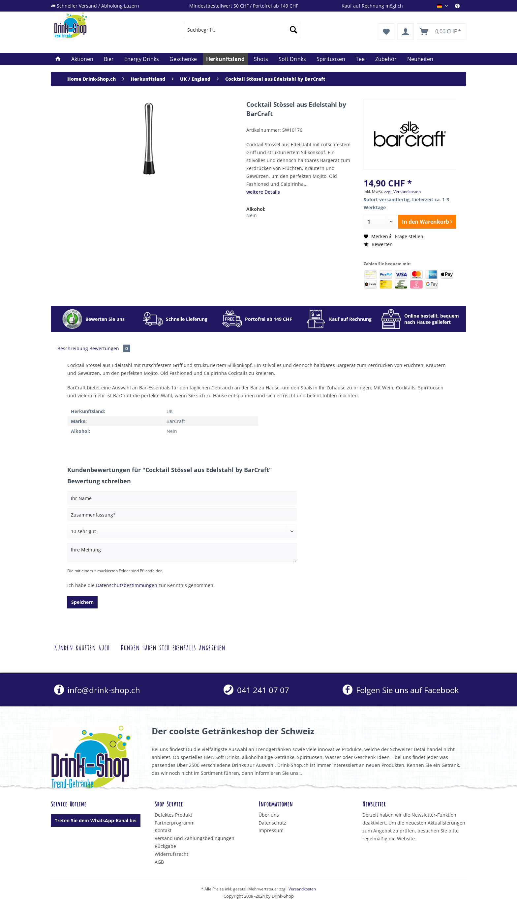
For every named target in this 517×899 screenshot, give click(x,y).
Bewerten (378, 244)
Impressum (271, 830)
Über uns (268, 815)
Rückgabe (165, 846)
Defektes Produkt (173, 815)
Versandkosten (302, 889)
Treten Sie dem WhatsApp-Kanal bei (96, 820)
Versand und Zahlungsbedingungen (194, 838)
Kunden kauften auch (81, 646)
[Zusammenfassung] (182, 514)
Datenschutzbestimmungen (126, 585)
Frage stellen (405, 236)
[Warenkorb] (441, 31)
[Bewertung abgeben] (182, 531)
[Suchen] (293, 29)
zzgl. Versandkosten (402, 191)
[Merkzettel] (386, 31)
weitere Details (263, 192)
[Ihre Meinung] (182, 552)
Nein (251, 215)
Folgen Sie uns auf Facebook (401, 690)
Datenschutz (272, 823)
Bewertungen (109, 348)
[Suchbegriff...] (242, 29)
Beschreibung (72, 348)
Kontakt (163, 830)
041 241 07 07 (256, 690)
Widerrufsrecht (171, 854)
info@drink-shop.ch (97, 690)
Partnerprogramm (175, 823)
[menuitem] (460, 6)
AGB (159, 862)
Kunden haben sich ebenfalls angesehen (173, 646)
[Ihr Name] (182, 498)
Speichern (82, 602)
